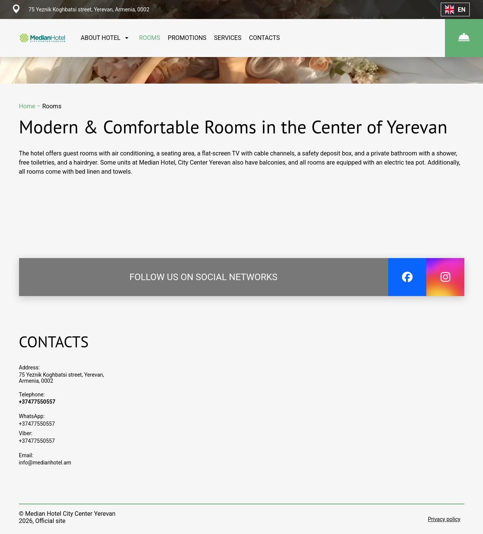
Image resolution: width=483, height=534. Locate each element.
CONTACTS (264, 37)
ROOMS (149, 37)
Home (28, 106)
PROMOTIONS (187, 37)
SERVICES (227, 37)
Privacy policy (444, 519)
